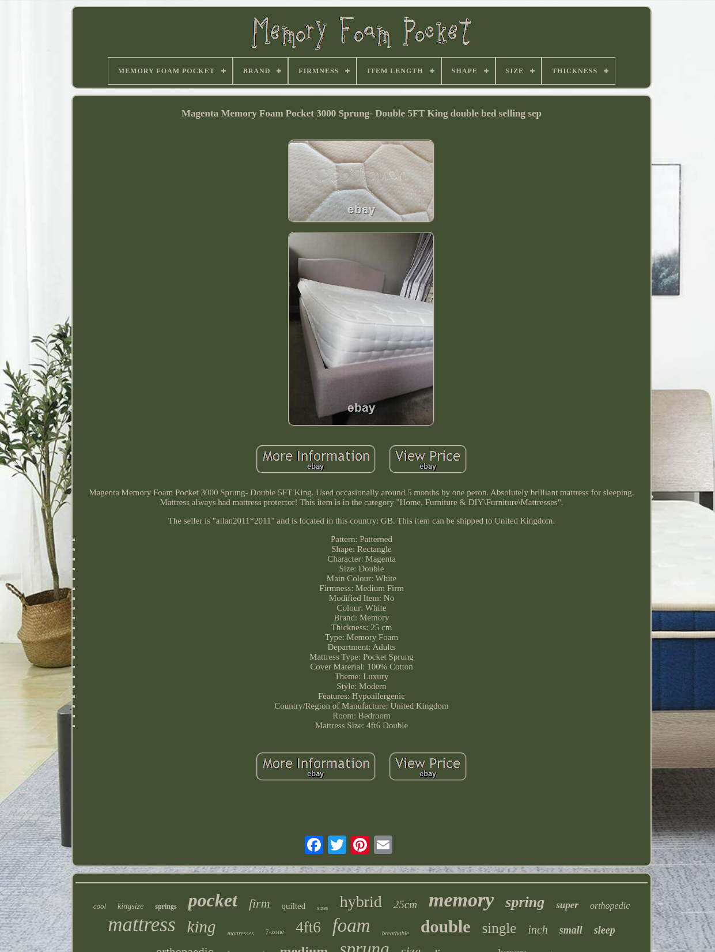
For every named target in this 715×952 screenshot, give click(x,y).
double (446, 926)
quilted (294, 905)
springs (165, 906)
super (567, 905)
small (570, 930)
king (201, 926)
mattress (141, 924)
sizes (322, 908)
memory (461, 899)
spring (524, 902)
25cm (405, 904)
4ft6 (308, 927)
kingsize (130, 906)
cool (99, 906)
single (499, 928)
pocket (212, 900)
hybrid (361, 901)
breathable (395, 933)
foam (351, 925)
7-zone (275, 932)
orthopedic (610, 905)
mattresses (240, 933)
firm (259, 903)
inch (537, 929)
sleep (604, 930)
